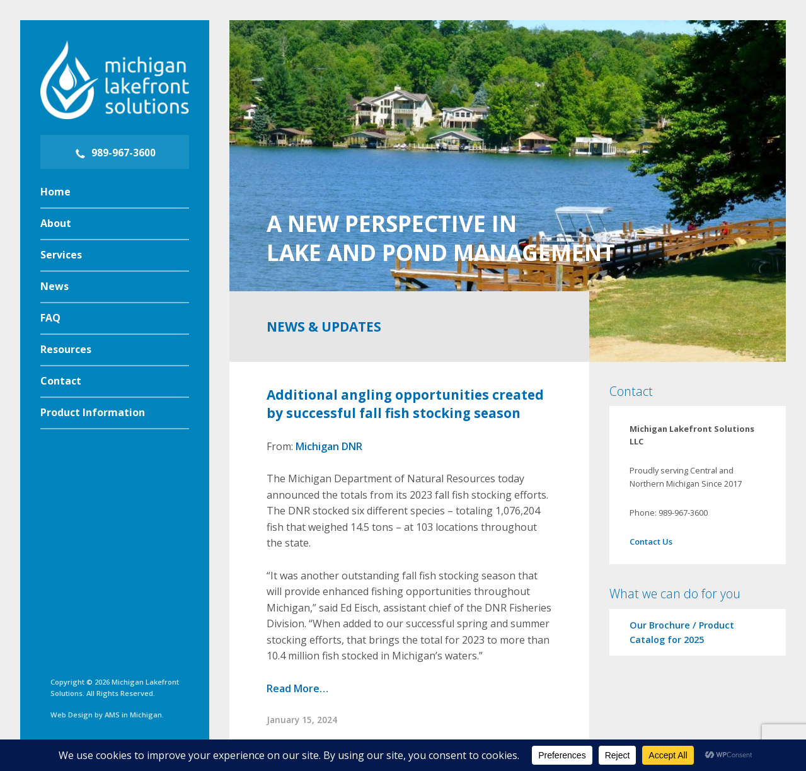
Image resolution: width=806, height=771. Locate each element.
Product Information (92, 412)
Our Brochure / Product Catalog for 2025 (682, 632)
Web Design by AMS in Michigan (106, 714)
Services (61, 255)
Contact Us (651, 541)
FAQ (50, 318)
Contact (60, 381)
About (55, 223)
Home (55, 192)
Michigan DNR (329, 446)
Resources (65, 349)
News (54, 286)
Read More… (297, 688)
